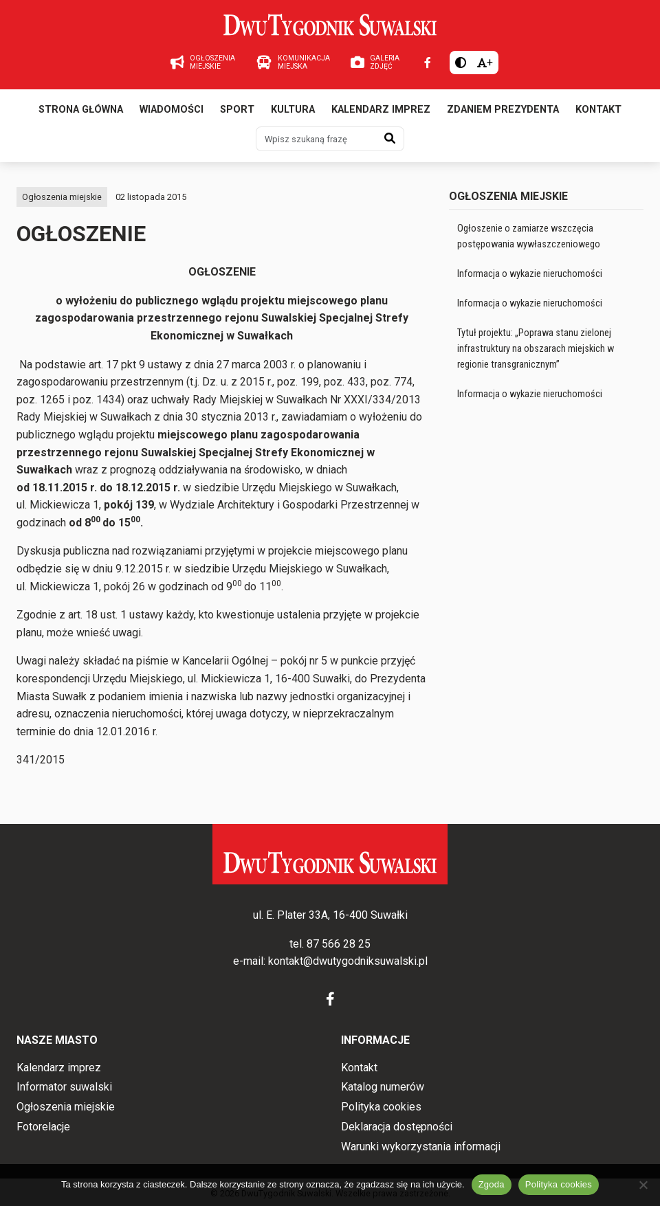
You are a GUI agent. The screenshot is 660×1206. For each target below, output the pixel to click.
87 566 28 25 (339, 943)
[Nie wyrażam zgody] (643, 1185)
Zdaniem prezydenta (503, 109)
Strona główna (80, 109)
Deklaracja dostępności (396, 1126)
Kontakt (598, 109)
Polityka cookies (381, 1106)
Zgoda (491, 1184)
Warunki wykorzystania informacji (420, 1146)
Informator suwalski (64, 1086)
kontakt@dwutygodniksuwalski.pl (348, 961)
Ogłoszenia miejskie (62, 197)
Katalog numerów (382, 1086)
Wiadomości (172, 109)
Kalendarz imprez (380, 109)
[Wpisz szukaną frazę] (316, 138)
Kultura (293, 109)
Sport (237, 109)
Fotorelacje (43, 1126)
